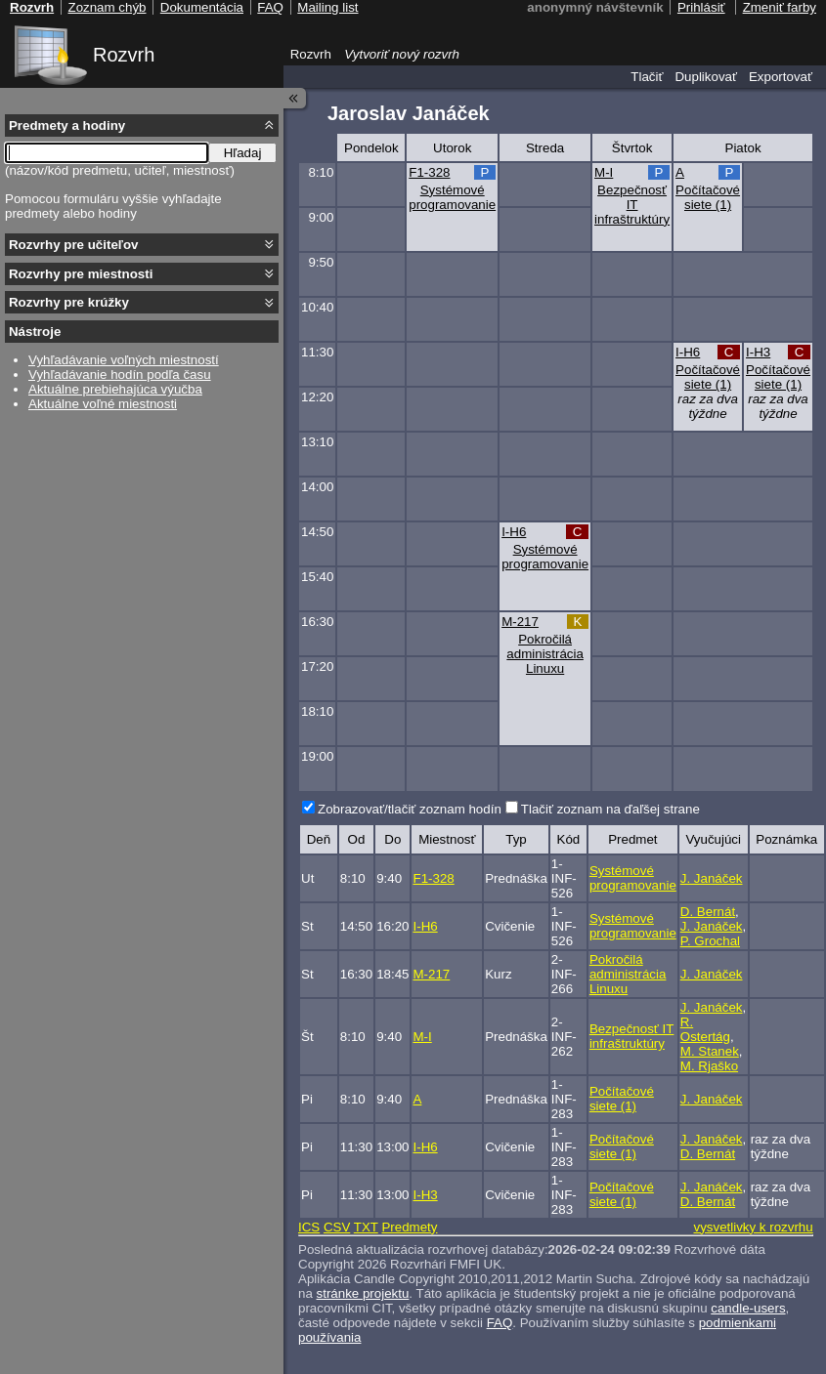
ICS (309, 1227)
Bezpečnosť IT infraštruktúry (632, 205)
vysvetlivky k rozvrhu (752, 1227)
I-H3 (758, 352)
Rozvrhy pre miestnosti (80, 274)
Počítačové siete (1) (707, 197)
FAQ (500, 1322)
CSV (337, 1227)
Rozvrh (123, 54)
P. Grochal (710, 941)
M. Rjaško (709, 1066)
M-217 (520, 621)
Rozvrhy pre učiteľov (74, 244)
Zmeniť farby (779, 7)
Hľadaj (243, 153)
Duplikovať (705, 76)
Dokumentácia (201, 7)
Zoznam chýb (106, 7)
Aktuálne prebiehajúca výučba (115, 389)
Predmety (409, 1227)
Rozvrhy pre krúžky (69, 302)
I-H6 (687, 352)
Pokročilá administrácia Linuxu (545, 654)
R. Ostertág (705, 1029)
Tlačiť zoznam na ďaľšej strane (610, 809)
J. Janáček (711, 878)
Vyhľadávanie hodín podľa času (119, 374)
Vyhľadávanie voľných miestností (123, 360)
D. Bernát (707, 911)
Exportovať (780, 76)
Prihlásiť (701, 7)
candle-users (748, 1308)
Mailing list (327, 7)
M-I (603, 172)
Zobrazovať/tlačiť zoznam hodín (409, 809)
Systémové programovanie (452, 197)
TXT (366, 1227)
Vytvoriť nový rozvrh (401, 54)
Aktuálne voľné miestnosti (102, 403)
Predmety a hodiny (67, 125)
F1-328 (429, 172)
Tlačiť (646, 76)
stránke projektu (363, 1293)
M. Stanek (709, 1051)
